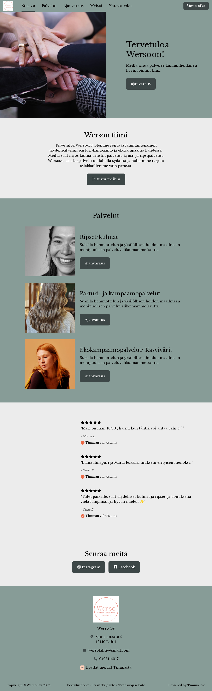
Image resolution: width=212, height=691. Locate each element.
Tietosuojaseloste (131, 685)
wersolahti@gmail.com (108, 650)
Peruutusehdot (78, 685)
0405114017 (108, 659)
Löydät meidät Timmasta (108, 667)
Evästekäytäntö (103, 685)
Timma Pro (196, 685)
